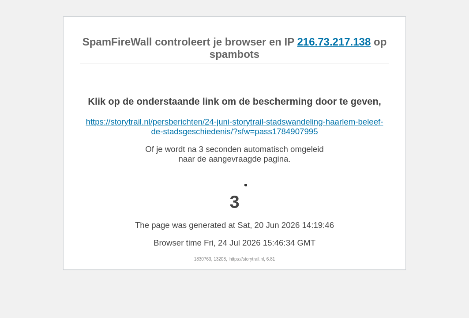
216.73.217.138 (334, 42)
